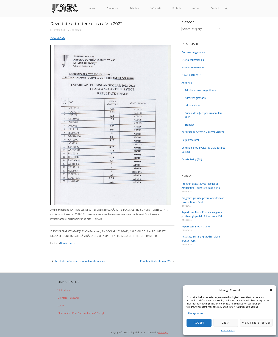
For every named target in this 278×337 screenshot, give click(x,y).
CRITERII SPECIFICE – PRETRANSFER (203, 132)
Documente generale (193, 52)
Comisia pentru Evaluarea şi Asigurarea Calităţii (203, 149)
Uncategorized (67, 243)
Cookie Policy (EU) (192, 159)
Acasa (92, 8)
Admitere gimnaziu (195, 97)
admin (78, 30)
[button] (271, 290)
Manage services (196, 313)
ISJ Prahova (64, 290)
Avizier (195, 8)
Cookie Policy (228, 330)
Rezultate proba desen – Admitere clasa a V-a (80, 261)
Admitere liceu (193, 105)
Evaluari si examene (193, 67)
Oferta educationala (193, 59)
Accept (199, 322)
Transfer (189, 124)
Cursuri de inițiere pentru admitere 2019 (203, 115)
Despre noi (112, 8)
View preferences (256, 322)
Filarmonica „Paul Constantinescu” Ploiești (80, 313)
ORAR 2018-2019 (191, 75)
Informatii (156, 8)
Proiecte (176, 8)
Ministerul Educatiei (68, 298)
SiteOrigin (163, 332)
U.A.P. (60, 305)
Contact (215, 8)
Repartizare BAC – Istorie (196, 226)
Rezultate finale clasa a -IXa (155, 261)
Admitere (134, 8)
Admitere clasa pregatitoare (200, 90)
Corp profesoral (190, 140)
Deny (226, 322)
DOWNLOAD (57, 38)
